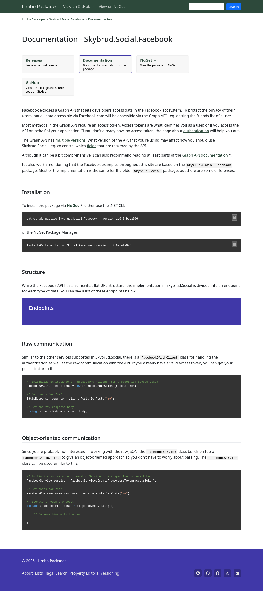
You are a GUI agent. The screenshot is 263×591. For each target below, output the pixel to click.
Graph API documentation (205, 155)
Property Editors (84, 573)
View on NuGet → (114, 6)
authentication (196, 130)
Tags (49, 573)
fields (91, 145)
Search (234, 6)
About (27, 573)
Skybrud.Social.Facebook (66, 19)
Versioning (110, 573)
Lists (39, 573)
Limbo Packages (40, 6)
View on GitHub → (79, 6)
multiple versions (70, 140)
